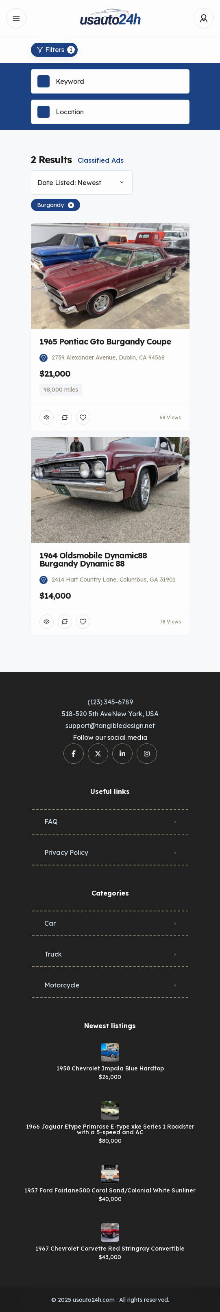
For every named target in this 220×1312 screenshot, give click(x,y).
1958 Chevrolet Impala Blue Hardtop (110, 1068)
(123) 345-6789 (110, 702)
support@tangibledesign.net (110, 725)
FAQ (51, 821)
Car (50, 923)
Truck (53, 954)
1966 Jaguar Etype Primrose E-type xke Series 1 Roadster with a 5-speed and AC (110, 1129)
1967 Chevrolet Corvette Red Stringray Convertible (110, 1248)
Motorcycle (62, 985)
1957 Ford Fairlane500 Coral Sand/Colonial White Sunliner (110, 1190)
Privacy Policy (66, 852)
